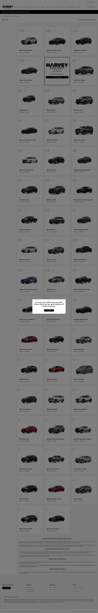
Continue (49, 310)
